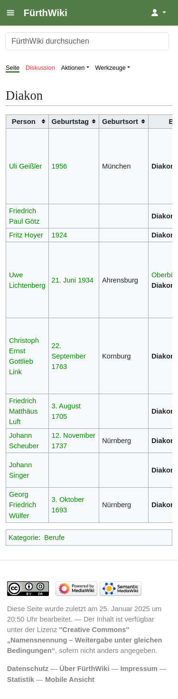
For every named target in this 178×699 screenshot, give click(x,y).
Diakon (163, 166)
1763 (59, 366)
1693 (59, 510)
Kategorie (23, 537)
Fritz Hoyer (26, 235)
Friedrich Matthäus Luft (23, 411)
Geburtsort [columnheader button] (120, 121)
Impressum (139, 668)
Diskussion (40, 67)
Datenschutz (28, 668)
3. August (66, 406)
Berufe (54, 537)
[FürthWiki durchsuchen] (87, 41)
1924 (59, 235)
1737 (59, 446)
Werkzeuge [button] (110, 67)
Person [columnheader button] (24, 121)
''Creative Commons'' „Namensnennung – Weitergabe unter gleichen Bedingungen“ (84, 640)
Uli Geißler (25, 166)
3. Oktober (68, 499)
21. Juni (64, 280)
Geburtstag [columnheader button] (70, 121)
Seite (12, 67)
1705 (59, 416)
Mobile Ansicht (69, 679)
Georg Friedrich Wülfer (22, 505)
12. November (73, 435)
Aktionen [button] (73, 67)
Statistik (20, 679)
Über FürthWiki (84, 668)
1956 (59, 166)
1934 (86, 280)
